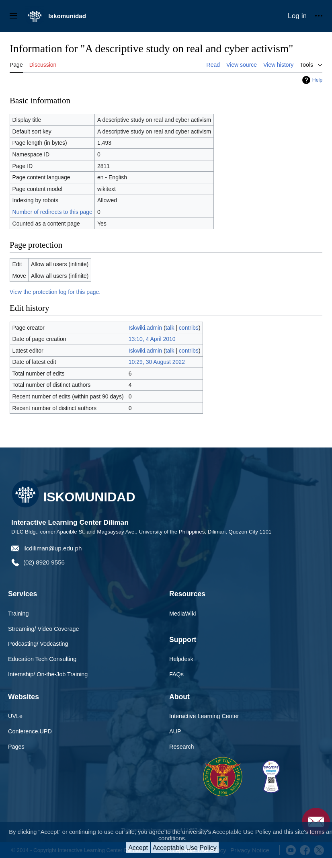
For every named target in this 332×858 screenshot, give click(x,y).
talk (170, 327)
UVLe (15, 716)
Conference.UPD (30, 731)
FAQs (176, 674)
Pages (16, 746)
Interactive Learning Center (204, 716)
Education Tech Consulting (42, 659)
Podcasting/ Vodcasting (38, 643)
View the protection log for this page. (55, 292)
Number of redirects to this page (52, 212)
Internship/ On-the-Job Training (48, 674)
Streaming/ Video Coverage (43, 629)
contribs (189, 327)
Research (181, 746)
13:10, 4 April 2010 (152, 339)
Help (317, 80)
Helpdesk (181, 659)
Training (18, 613)
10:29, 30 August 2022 (157, 362)
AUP (175, 731)
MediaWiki (182, 613)
